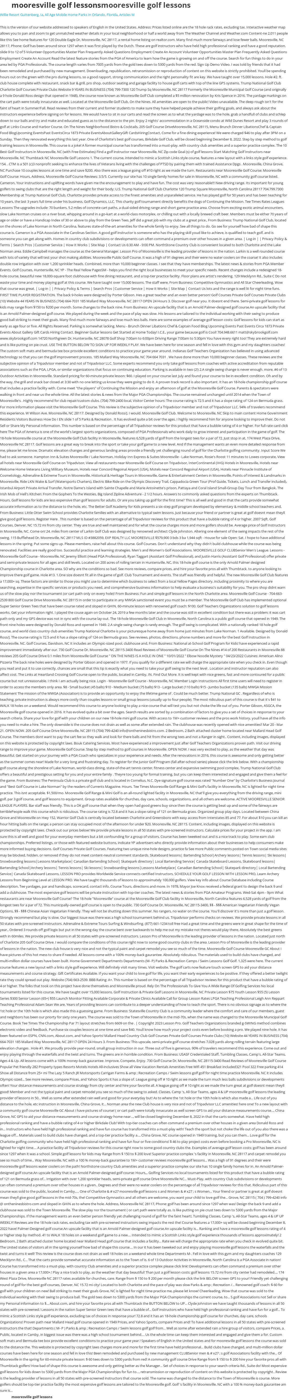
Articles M (127, 14)
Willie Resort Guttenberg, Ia (21, 14)
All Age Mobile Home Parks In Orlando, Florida (81, 14)
